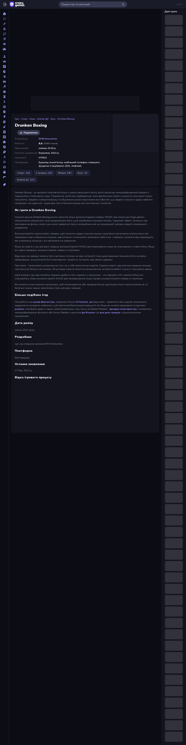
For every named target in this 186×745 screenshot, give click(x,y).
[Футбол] (4, 167)
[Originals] (4, 38)
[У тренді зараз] (4, 28)
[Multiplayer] (4, 43)
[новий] (4, 23)
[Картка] (4, 121)
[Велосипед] (4, 101)
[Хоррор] (4, 172)
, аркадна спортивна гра (122, 309)
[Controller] (4, 61)
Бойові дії (43, 118)
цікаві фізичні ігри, (44, 302)
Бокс (53, 118)
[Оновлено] (4, 33)
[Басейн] (4, 86)
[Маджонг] (4, 131)
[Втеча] (4, 111)
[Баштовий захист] (4, 96)
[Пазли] (4, 141)
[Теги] (4, 184)
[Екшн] (4, 116)
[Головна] (4, 13)
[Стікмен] (4, 156)
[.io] (4, 71)
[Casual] (4, 56)
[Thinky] (4, 76)
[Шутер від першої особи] (4, 177)
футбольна (88, 312)
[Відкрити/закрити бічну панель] (4, 4)
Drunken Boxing (66, 118)
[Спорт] (4, 151)
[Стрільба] (4, 161)
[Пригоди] (4, 146)
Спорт (24, 118)
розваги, (20, 309)
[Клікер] (4, 126)
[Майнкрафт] (4, 136)
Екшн (32, 118)
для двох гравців (110, 312)
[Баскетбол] (4, 91)
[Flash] (4, 66)
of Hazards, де (84, 302)
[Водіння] (4, 106)
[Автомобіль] (4, 81)
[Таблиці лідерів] (4, 48)
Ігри (17, 118)
